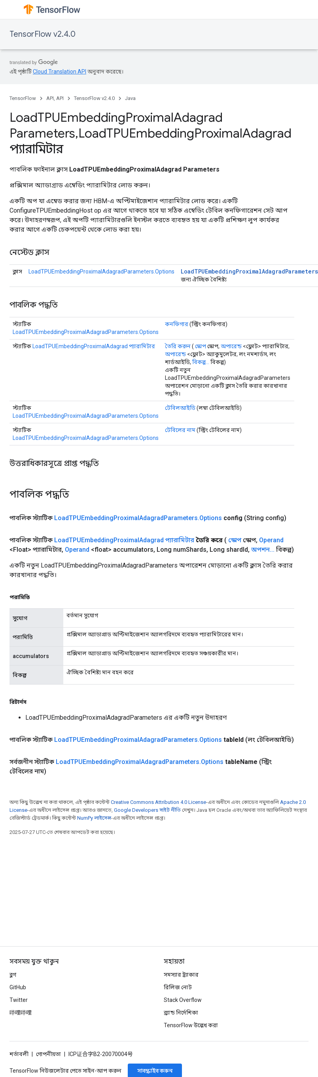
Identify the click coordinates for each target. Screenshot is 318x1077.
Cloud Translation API (59, 71)
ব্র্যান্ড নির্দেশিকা (181, 1012)
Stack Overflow (183, 1000)
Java (130, 98)
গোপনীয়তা (48, 1054)
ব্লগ (12, 974)
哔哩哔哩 (20, 1012)
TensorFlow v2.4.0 (42, 34)
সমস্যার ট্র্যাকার (181, 974)
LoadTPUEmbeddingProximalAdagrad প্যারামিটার (93, 346)
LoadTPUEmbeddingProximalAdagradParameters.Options (101, 271)
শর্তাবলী (18, 1054)
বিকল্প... (200, 362)
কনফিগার (176, 324)
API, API (55, 98)
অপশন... (262, 549)
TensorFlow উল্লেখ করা (191, 1025)
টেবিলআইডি (180, 408)
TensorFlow (22, 98)
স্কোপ (200, 346)
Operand (271, 540)
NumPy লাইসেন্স (94, 818)
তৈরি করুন (178, 346)
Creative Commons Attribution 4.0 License (158, 802)
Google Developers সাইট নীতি (147, 810)
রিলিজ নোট (178, 987)
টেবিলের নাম (180, 430)
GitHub (17, 987)
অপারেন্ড (231, 346)
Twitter (18, 1000)
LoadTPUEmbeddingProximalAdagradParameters (249, 271)
